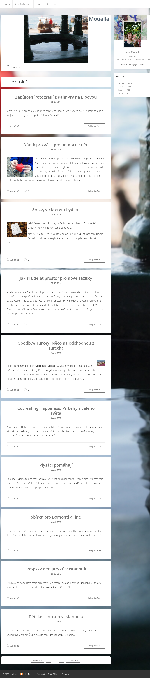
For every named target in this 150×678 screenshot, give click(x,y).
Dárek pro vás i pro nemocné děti (56, 144)
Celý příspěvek (94, 126)
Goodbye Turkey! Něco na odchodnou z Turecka (56, 345)
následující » (73, 660)
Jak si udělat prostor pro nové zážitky (56, 278)
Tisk (29, 674)
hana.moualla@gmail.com (132, 64)
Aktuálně (6, 4)
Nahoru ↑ (66, 674)
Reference (51, 4)
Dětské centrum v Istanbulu (56, 616)
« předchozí (37, 660)
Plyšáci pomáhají (56, 465)
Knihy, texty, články (23, 4)
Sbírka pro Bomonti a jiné (56, 517)
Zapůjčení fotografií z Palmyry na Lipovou (56, 97)
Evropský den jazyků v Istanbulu (56, 569)
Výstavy (39, 4)
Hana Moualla (91, 18)
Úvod (8, 66)
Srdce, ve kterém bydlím (56, 209)
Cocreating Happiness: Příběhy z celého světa (56, 410)
